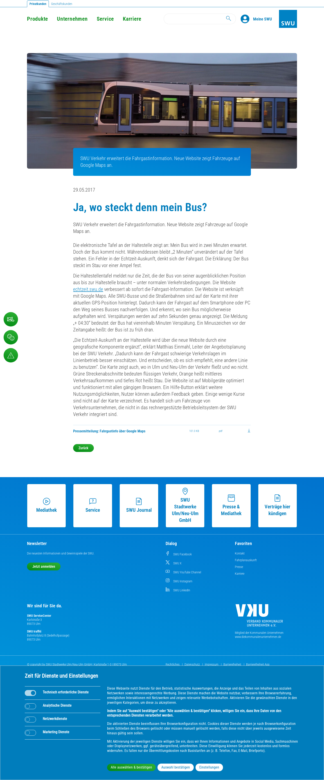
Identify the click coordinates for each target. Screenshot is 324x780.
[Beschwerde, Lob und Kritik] (11, 337)
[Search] (200, 18)
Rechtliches (173, 664)
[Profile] (247, 18)
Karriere (132, 19)
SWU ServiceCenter (39, 615)
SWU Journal (139, 505)
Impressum (212, 664)
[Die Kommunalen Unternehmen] (259, 617)
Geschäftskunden (61, 4)
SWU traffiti (34, 631)
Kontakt (240, 553)
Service (105, 19)
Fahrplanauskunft (246, 560)
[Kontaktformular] (11, 319)
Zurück (83, 448)
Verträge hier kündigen (277, 505)
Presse (239, 567)
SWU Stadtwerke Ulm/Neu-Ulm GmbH (185, 505)
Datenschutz (192, 664)
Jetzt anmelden (43, 566)
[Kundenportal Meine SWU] (262, 19)
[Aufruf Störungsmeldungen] (11, 355)
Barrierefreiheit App (258, 664)
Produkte (37, 19)
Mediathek (46, 505)
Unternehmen (72, 19)
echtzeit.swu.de (88, 289)
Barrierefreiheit (232, 664)
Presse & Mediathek (231, 505)
